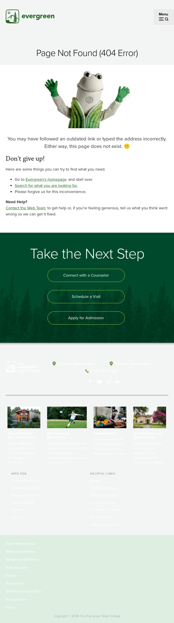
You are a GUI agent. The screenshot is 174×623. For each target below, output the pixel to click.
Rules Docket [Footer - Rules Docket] (15, 583)
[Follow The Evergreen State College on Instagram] (109, 381)
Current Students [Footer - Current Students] (24, 480)
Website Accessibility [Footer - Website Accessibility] (20, 551)
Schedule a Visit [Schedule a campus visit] (86, 296)
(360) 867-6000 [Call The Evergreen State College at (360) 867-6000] (104, 371)
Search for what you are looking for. (46, 185)
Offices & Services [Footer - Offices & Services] (104, 495)
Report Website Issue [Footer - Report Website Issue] (21, 543)
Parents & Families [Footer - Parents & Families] (25, 495)
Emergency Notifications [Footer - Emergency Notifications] (23, 559)
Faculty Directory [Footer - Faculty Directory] (103, 487)
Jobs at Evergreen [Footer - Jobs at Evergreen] (104, 524)
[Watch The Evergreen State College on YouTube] (99, 381)
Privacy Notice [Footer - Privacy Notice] (16, 599)
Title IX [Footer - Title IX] (10, 607)
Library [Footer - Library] (95, 480)
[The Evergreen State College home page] (22, 368)
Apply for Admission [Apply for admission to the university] (86, 318)
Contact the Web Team (26, 208)
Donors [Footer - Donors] (16, 509)
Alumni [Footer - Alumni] (16, 517)
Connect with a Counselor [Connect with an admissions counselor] (86, 275)
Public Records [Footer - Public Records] (16, 567)
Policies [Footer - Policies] (11, 575)
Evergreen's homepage (46, 179)
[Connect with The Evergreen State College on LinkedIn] (118, 381)
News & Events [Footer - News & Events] (102, 517)
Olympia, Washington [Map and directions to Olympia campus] (76, 364)
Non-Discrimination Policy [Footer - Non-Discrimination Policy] (23, 591)
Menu (163, 14)
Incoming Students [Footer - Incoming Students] (26, 487)
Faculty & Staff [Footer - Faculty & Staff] (22, 502)
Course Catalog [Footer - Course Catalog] (102, 502)
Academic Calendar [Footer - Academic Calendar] (105, 509)
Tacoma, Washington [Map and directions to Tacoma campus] (132, 364)
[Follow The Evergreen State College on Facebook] (90, 381)
